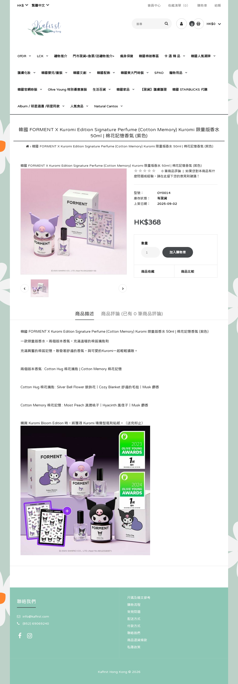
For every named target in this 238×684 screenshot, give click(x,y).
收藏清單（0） (179, 5)
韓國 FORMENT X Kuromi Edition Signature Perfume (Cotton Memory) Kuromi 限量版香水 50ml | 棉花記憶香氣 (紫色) (122, 146)
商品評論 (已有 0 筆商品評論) (132, 313)
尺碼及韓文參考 (138, 597)
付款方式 (133, 625)
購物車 (202, 5)
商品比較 (187, 271)
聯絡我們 (133, 633)
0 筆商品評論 (171, 171)
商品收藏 (147, 271)
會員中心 (154, 5)
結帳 (217, 5)
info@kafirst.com (36, 616)
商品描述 (84, 313)
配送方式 (133, 618)
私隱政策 (133, 647)
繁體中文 (38, 5)
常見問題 (133, 611)
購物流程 (133, 604)
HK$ (20, 5)
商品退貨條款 (137, 640)
